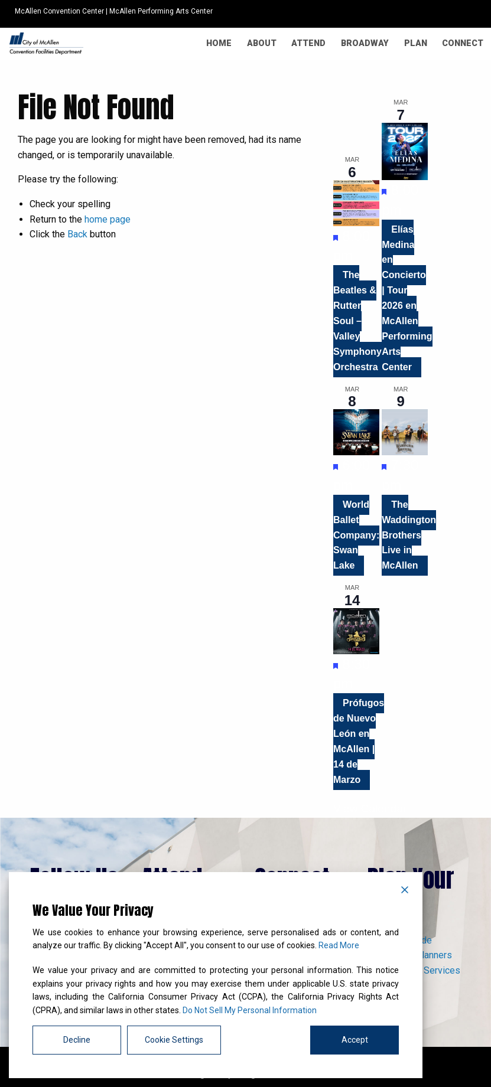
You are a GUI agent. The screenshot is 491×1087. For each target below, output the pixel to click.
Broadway (365, 43)
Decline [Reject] (76, 1039)
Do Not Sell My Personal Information (250, 1010)
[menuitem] (219, 43)
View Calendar (370, 808)
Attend (308, 43)
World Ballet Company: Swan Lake (356, 535)
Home (219, 43)
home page (107, 219)
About (262, 43)
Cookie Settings (174, 1039)
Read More (338, 945)
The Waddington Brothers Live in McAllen (409, 535)
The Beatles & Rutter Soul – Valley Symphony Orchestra (357, 320)
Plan (415, 43)
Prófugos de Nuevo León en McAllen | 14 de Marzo (358, 741)
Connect (462, 43)
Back (77, 234)
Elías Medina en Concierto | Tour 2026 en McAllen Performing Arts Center (407, 298)
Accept (355, 1039)
